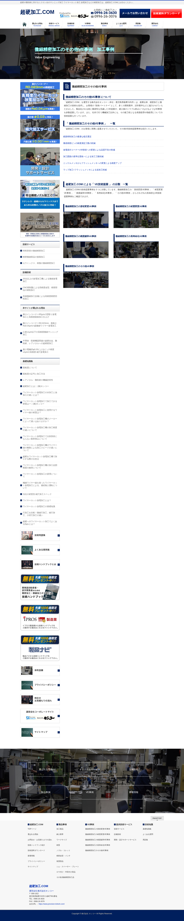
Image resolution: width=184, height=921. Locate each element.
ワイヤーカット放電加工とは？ (37, 500)
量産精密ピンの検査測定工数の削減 (79, 143)
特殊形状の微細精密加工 (34, 251)
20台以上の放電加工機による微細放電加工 (40, 280)
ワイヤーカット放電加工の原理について (40, 475)
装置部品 (59, 861)
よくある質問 (148, 834)
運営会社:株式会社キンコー (41, 891)
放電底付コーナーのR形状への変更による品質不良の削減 (89, 150)
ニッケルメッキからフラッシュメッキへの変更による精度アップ (92, 163)
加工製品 (59, 829)
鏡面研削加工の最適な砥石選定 (77, 136)
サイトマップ (33, 867)
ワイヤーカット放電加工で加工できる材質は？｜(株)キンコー (40, 402)
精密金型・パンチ (63, 856)
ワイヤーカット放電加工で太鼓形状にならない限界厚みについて (40, 437)
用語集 (145, 840)
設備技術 (133, 769)
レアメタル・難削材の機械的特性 (38, 380)
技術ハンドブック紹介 (36, 845)
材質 (58, 845)
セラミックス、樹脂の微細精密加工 (39, 263)
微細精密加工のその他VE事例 (96, 850)
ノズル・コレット (63, 850)
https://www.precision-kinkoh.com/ (52, 904)
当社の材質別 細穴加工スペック (37, 494)
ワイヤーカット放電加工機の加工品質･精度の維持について (40, 466)
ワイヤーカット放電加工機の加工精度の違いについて (40, 428)
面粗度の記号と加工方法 (34, 374)
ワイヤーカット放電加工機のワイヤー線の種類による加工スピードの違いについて (40, 447)
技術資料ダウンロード (36, 850)
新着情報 (133, 792)
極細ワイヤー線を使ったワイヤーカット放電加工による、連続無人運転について (40, 485)
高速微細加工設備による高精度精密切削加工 (40, 297)
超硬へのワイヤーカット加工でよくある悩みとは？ (40, 522)
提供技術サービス (124, 824)
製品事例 (45, 792)
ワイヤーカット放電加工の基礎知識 (39, 506)
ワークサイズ (61, 840)
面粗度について (30, 367)
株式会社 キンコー (89, 914)
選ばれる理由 (46, 769)
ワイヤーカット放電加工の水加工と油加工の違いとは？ (40, 393)
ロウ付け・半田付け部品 (65, 872)
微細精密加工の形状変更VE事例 (97, 829)
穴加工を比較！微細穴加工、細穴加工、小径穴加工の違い (39, 513)
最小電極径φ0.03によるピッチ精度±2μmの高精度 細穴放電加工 (38, 350)
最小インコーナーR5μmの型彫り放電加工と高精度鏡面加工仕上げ (39, 315)
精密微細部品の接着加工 (34, 257)
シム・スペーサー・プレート (67, 867)
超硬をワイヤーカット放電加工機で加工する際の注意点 (40, 457)
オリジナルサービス (89, 769)
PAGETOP (157, 818)
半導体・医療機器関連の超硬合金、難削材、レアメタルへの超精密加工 (40, 342)
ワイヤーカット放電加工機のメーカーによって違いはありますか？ (40, 419)
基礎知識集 (147, 829)
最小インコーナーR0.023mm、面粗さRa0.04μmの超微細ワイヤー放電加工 (40, 324)
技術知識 (149, 824)
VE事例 (89, 792)
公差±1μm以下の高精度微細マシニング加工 (40, 333)
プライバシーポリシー (36, 861)
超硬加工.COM (37, 12)
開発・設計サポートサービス (125, 840)
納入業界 (59, 834)
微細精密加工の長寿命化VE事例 (97, 845)
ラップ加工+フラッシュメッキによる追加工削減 (85, 170)
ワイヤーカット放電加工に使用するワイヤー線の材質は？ (40, 411)
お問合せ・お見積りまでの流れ (40, 840)
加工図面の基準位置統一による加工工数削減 (83, 156)
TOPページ (32, 829)
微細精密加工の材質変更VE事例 (97, 834)
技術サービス (119, 829)
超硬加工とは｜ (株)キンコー (36, 386)
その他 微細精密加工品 (65, 877)
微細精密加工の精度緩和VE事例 (97, 840)
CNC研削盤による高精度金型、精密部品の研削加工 (40, 288)
